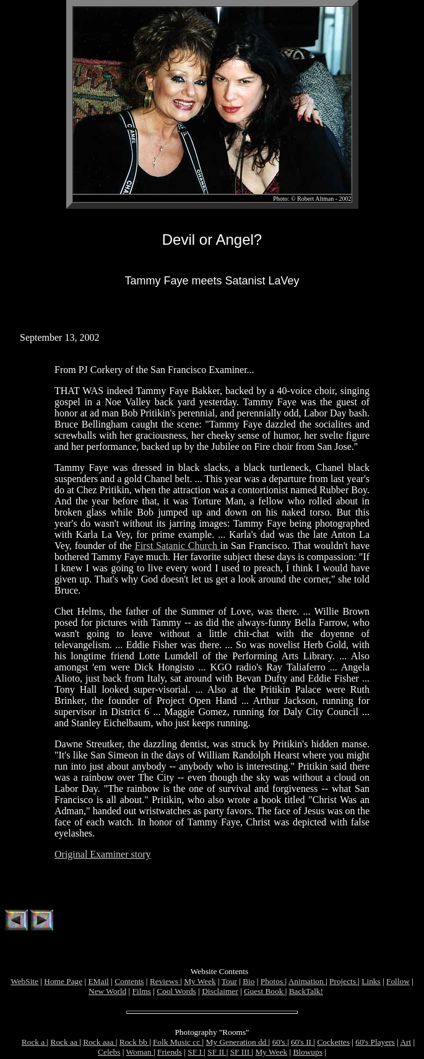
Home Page (63, 983)
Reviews (165, 983)
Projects (343, 983)
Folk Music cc (177, 1043)
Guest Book (264, 993)
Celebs (109, 1053)
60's (279, 1043)
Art (405, 1043)
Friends (169, 1053)
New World (107, 993)
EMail (98, 983)
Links (370, 983)
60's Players (374, 1043)
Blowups (307, 1053)
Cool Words (176, 993)
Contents (129, 983)
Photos (273, 983)
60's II (302, 1043)
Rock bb (134, 1043)
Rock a (34, 1043)
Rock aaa (99, 1043)
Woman (139, 1053)
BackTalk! (306, 993)
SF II (216, 1053)
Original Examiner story (102, 854)
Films (141, 993)
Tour (229, 983)
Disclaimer (220, 993)
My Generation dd (237, 1043)
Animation (307, 983)
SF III (241, 1053)
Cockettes (333, 1043)
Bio (248, 983)
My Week (200, 983)
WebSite (24, 983)
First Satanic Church (177, 545)
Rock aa (65, 1043)
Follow (398, 983)
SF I (196, 1053)
